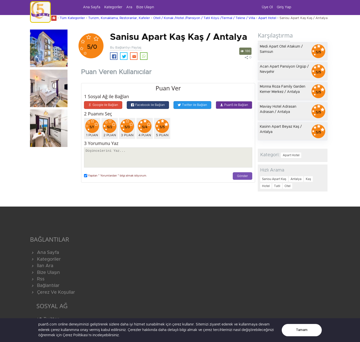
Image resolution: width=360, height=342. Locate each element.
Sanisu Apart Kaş (274, 179)
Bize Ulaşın (145, 7)
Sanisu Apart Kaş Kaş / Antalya (304, 18)
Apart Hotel (267, 18)
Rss (37, 279)
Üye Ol (267, 7)
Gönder (242, 176)
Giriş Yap (284, 7)
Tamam (302, 330)
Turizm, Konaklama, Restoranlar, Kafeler (119, 18)
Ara (129, 7)
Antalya (296, 179)
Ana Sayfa (91, 7)
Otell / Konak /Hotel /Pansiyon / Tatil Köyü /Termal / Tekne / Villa (204, 18)
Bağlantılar (45, 285)
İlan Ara (41, 266)
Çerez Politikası (75, 335)
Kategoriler (113, 7)
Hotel (266, 186)
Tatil (277, 186)
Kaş (308, 179)
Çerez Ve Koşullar (52, 292)
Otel (287, 186)
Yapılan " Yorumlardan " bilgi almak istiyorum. (115, 175)
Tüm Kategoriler (72, 18)
